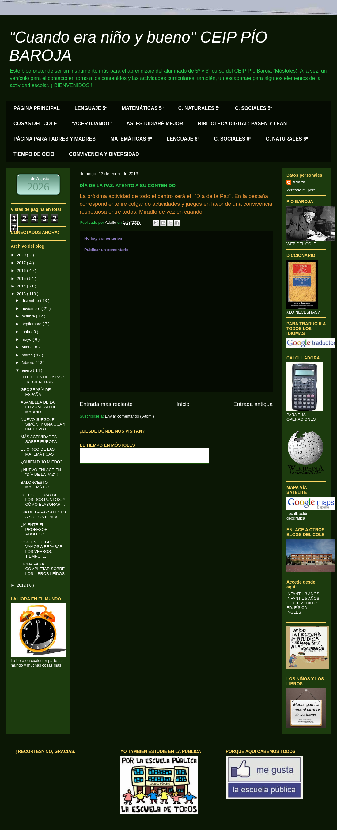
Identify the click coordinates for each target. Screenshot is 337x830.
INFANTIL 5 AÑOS (302, 598)
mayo (27, 339)
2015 (22, 278)
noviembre (31, 308)
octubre (29, 316)
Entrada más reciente (106, 404)
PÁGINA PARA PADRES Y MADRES (54, 138)
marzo (28, 355)
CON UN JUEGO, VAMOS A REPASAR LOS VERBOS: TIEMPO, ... (41, 549)
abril (26, 347)
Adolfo (299, 182)
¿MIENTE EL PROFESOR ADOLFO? (34, 529)
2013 (22, 293)
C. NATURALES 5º (199, 108)
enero (27, 370)
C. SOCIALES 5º (253, 108)
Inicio (182, 404)
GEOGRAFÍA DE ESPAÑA (36, 392)
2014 (22, 286)
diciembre (31, 300)
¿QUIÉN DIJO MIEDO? (41, 462)
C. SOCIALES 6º (232, 138)
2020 (22, 255)
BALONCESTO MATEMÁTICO (36, 485)
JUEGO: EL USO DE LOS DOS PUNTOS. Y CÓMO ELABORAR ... (43, 500)
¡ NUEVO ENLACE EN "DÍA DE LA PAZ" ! (41, 472)
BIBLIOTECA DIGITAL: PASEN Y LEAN (242, 123)
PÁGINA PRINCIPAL (36, 108)
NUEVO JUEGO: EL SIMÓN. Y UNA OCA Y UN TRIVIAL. (43, 424)
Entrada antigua (253, 404)
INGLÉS (293, 612)
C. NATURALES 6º (287, 138)
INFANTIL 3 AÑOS (302, 594)
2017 (22, 263)
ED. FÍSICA (296, 607)
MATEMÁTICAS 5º (142, 108)
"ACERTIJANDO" (92, 123)
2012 (22, 585)
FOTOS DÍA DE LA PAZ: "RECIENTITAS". (42, 379)
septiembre (32, 323)
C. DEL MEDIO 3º (302, 603)
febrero (29, 362)
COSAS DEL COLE (35, 123)
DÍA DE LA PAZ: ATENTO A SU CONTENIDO (43, 514)
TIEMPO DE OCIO (33, 154)
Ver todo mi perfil (301, 190)
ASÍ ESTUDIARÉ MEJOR (155, 123)
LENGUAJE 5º (90, 108)
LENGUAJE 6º (183, 138)
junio (26, 331)
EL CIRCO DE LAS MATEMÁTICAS (38, 451)
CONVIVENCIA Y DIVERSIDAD (104, 154)
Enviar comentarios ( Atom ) (129, 416)
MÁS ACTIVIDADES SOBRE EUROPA (39, 439)
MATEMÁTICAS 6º (131, 138)
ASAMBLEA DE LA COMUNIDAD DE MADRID (38, 407)
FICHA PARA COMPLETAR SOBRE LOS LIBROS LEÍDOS (43, 569)
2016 (22, 270)
